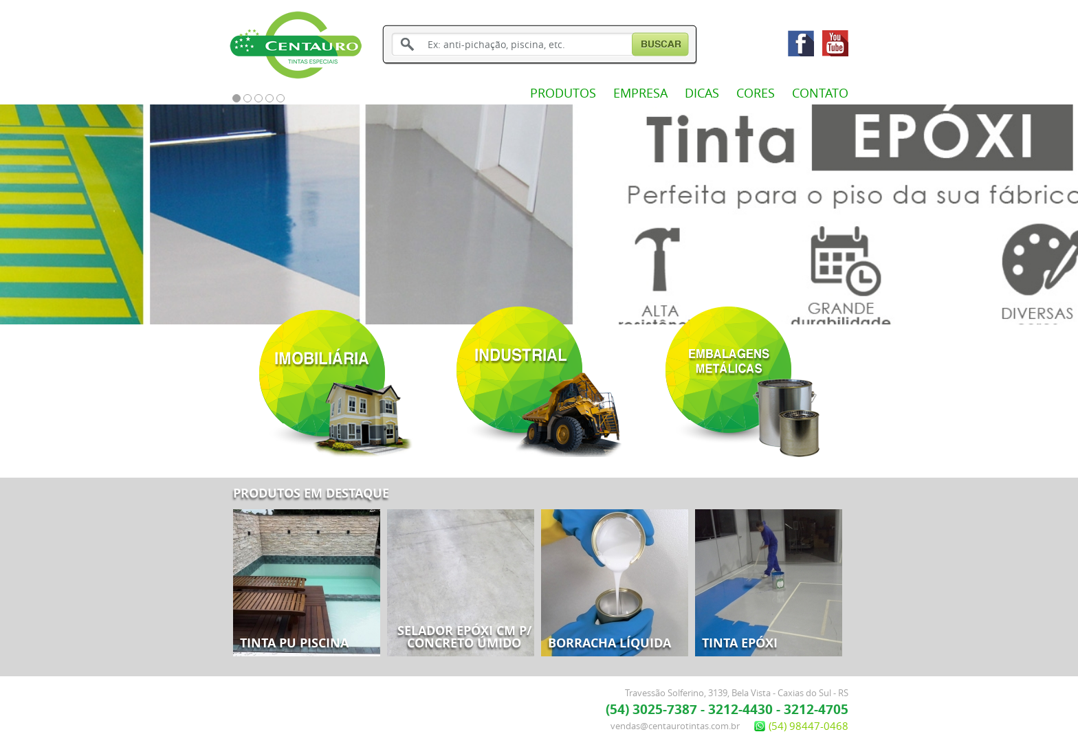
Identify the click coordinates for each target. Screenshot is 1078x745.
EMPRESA (640, 93)
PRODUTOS (563, 93)
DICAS (702, 93)
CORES (755, 93)
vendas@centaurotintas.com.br (675, 726)
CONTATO (820, 93)
